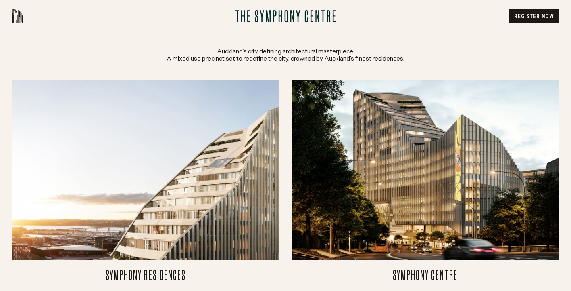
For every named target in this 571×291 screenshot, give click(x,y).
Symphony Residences (145, 181)
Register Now (534, 16)
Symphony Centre (425, 181)
